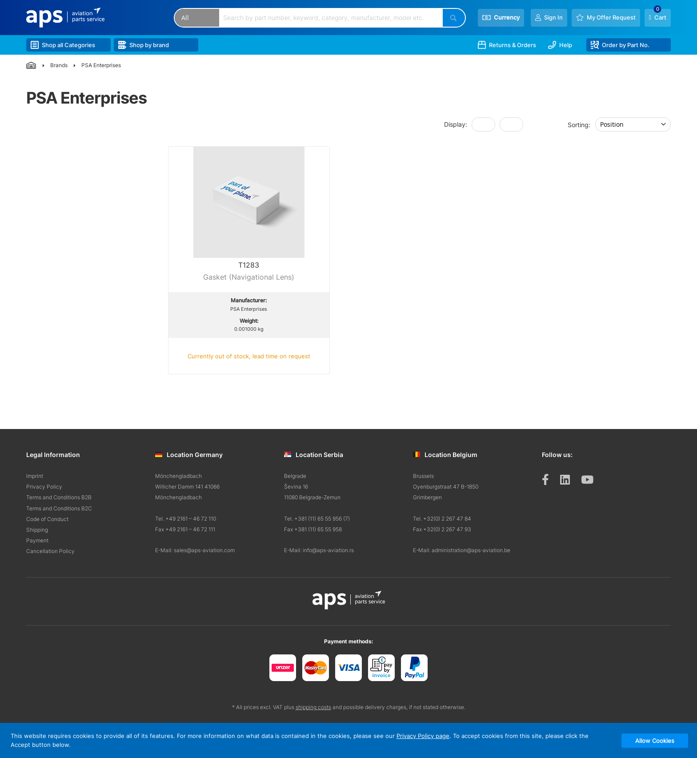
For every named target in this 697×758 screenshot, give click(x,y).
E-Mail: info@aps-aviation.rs (319, 550)
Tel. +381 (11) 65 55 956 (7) (317, 518)
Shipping (37, 529)
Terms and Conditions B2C (59, 508)
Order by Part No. (620, 45)
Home (31, 65)
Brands (59, 65)
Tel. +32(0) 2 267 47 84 (442, 518)
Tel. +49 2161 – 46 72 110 (185, 518)
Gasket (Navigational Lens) (248, 277)
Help (560, 45)
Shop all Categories (63, 45)
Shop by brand (143, 45)
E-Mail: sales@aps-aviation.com (195, 550)
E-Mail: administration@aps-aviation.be (461, 550)
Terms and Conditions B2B (59, 497)
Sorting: (579, 124)
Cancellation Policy (50, 551)
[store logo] (65, 18)
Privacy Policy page (423, 735)
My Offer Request (611, 17)
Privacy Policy (44, 486)
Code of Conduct (47, 519)
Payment (37, 540)
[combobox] (331, 18)
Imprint (34, 476)
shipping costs (313, 707)
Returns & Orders (507, 45)
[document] (348, 740)
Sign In (553, 17)
